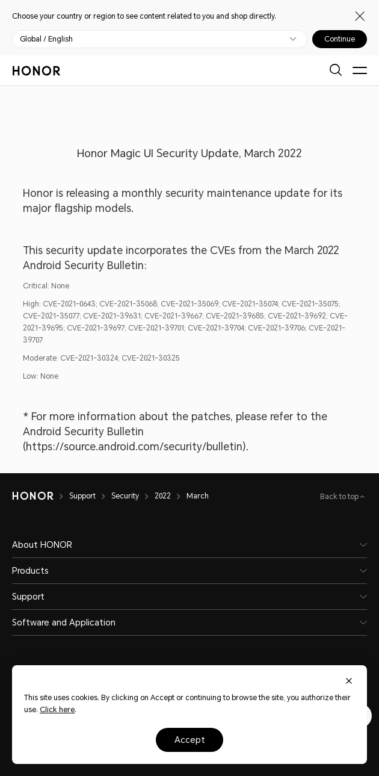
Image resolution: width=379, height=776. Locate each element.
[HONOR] (33, 496)
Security (125, 496)
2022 (163, 496)
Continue (339, 39)
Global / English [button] (46, 39)
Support (82, 496)
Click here (57, 710)
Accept (189, 740)
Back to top (340, 496)
